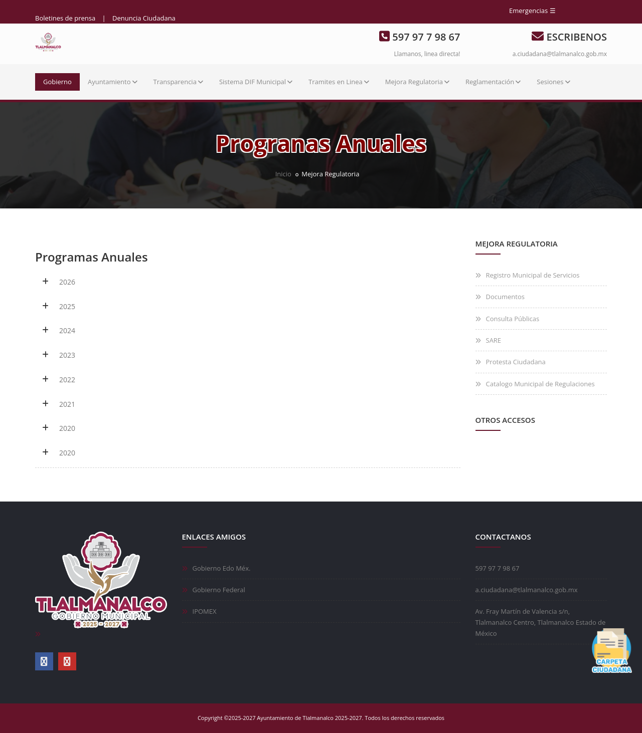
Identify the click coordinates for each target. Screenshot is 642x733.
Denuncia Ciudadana (144, 18)
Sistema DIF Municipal (255, 81)
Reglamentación (493, 81)
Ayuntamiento (112, 81)
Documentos (505, 296)
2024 (67, 330)
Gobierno (57, 81)
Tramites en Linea (338, 81)
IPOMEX (205, 611)
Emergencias (528, 10)
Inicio (283, 173)
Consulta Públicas (513, 318)
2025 (67, 306)
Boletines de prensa (65, 18)
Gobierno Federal (219, 589)
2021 (67, 404)
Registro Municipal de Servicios (533, 275)
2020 (67, 428)
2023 (67, 355)
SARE (494, 340)
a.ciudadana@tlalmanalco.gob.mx (560, 54)
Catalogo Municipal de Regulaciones (540, 383)
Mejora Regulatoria (417, 81)
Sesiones (553, 81)
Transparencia (178, 81)
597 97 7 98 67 (497, 568)
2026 (67, 282)
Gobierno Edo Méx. (222, 568)
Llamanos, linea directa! (427, 54)
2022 (67, 379)
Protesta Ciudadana (516, 361)
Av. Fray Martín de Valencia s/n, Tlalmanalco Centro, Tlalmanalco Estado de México (540, 622)
